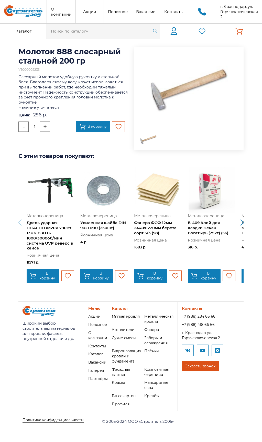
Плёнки (151, 350)
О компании (61, 12)
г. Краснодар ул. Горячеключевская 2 (203, 335)
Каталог (23, 31)
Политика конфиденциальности (55, 421)
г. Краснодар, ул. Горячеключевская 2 (239, 11)
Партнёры (95, 378)
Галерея (93, 370)
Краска (117, 382)
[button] (242, 222)
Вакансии (146, 11)
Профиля (119, 403)
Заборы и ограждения (156, 340)
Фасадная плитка (119, 372)
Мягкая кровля (124, 316)
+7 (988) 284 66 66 (200, 316)
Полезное (118, 11)
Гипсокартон (122, 395)
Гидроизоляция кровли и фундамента (125, 356)
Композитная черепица (157, 372)
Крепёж (151, 395)
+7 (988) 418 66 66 (200, 324)
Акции (89, 11)
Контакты (173, 11)
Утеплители (121, 329)
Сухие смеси (122, 337)
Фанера (151, 329)
